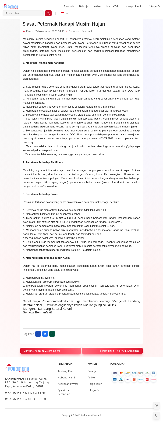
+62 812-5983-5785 (34, 392)
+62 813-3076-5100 (34, 399)
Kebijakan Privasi (68, 384)
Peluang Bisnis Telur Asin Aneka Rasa (119, 350)
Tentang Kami (66, 371)
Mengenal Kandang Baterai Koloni (47, 308)
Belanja (83, 6)
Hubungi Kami (66, 377)
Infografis (155, 6)
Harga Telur (113, 6)
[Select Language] (64, 13)
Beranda (69, 6)
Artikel (97, 6)
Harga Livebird (134, 6)
